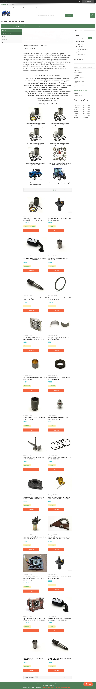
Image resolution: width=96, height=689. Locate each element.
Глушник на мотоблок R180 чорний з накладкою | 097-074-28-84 (59, 619)
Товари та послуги (32, 45)
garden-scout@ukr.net (80, 90)
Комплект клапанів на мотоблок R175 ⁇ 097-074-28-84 (33, 458)
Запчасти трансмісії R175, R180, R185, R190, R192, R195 (60, 164)
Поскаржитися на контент (49, 687)
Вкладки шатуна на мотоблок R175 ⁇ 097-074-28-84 (59, 338)
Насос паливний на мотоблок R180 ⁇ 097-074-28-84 (59, 577)
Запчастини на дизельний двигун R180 (59, 124)
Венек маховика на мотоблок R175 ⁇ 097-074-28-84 (59, 299)
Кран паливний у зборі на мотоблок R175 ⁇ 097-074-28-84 (34, 538)
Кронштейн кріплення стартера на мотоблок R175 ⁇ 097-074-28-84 (59, 538)
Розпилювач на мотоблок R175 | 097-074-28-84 (58, 259)
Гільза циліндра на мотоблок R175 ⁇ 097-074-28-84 (34, 418)
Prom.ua (57, 684)
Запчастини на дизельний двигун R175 (35, 124)
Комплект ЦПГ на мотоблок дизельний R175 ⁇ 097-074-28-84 (33, 219)
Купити (31, 231)
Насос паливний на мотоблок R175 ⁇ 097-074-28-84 (59, 219)
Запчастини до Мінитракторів (59, 183)
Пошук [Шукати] (69, 15)
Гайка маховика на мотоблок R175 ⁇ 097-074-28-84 (59, 378)
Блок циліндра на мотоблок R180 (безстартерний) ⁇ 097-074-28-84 (34, 619)
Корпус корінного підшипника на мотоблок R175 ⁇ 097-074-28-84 (33, 498)
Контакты (33, 26)
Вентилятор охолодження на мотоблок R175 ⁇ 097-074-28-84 (33, 338)
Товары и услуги (15, 26)
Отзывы (4, 39)
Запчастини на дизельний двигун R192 (59, 144)
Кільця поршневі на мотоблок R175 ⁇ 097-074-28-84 (59, 458)
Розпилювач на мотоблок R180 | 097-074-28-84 (34, 659)
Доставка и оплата (45, 26)
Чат (88, 684)
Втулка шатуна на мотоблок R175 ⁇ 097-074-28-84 (35, 378)
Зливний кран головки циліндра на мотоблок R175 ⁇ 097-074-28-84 (59, 498)
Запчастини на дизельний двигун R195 (35, 164)
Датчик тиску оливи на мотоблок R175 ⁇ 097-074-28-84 (59, 418)
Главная (5, 26)
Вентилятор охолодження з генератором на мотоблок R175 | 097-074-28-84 (34, 578)
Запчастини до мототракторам (35, 183)
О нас (26, 26)
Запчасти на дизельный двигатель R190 (35, 144)
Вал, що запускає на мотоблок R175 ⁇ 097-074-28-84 (35, 299)
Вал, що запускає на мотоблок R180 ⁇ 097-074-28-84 (59, 659)
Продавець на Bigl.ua (48, 685)
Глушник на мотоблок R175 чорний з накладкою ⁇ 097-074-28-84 (34, 259)
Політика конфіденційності (65, 687)
